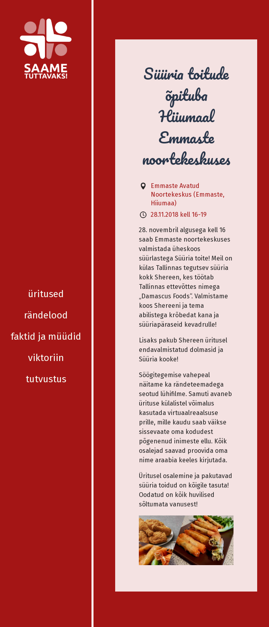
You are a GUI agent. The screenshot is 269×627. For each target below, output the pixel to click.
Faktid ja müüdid (46, 148)
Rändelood (46, 127)
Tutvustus (46, 191)
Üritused (46, 106)
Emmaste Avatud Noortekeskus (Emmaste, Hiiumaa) (187, 194)
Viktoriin (46, 169)
